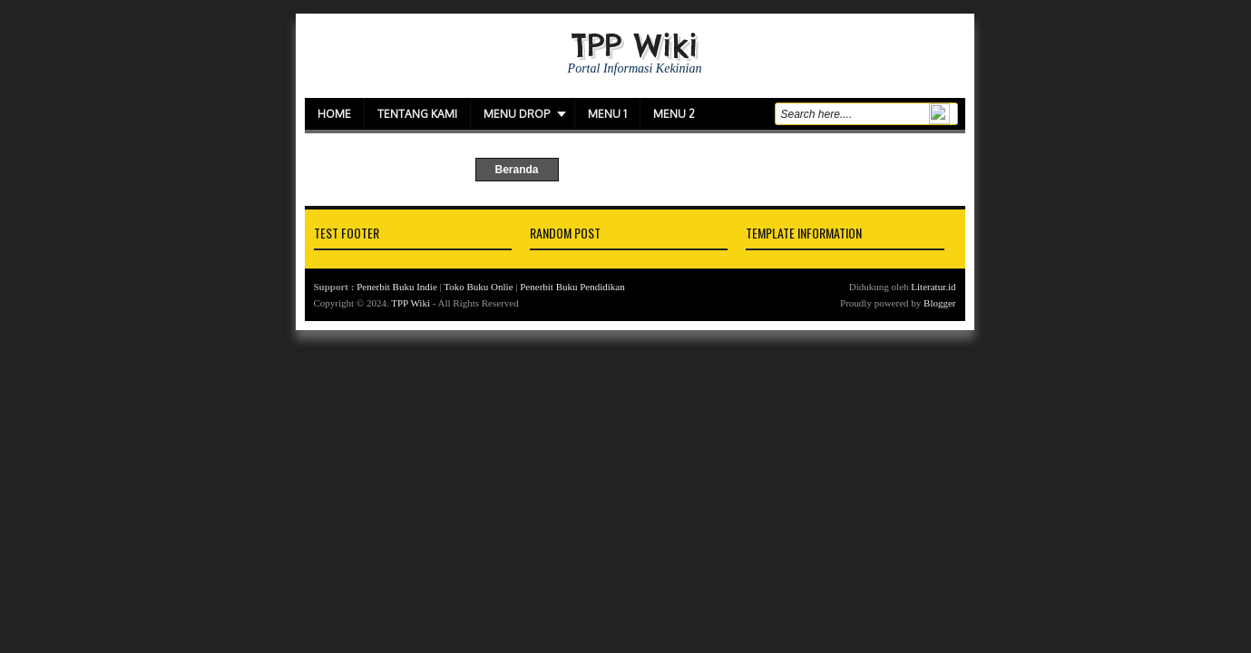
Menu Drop (517, 114)
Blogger (939, 302)
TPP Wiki (635, 44)
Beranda (516, 169)
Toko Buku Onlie (478, 286)
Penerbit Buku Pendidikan (572, 286)
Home (334, 114)
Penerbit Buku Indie (397, 286)
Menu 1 (607, 114)
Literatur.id (933, 286)
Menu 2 (674, 114)
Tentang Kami (417, 114)
